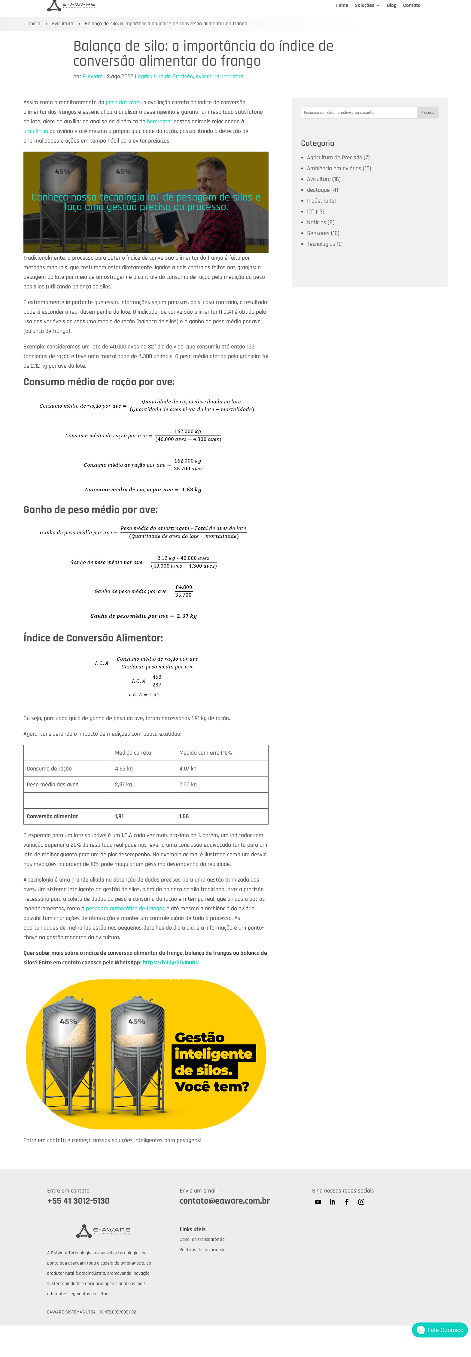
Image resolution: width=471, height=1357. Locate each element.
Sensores (318, 233)
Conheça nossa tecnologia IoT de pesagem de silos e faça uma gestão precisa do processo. (146, 202)
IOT (311, 212)
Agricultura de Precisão (165, 76)
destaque (318, 190)
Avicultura (62, 23)
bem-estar (159, 121)
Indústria (232, 76)
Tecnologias (321, 244)
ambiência (35, 131)
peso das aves (123, 102)
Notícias (316, 222)
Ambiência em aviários (334, 168)
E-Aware (93, 76)
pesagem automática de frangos (125, 908)
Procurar (428, 112)
